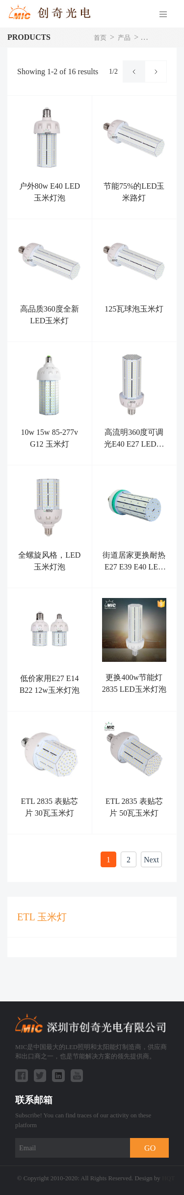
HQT (168, 1178)
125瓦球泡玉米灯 (134, 309)
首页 (100, 37)
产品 (124, 37)
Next (151, 859)
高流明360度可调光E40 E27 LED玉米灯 (134, 444)
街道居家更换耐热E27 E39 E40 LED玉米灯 (134, 567)
